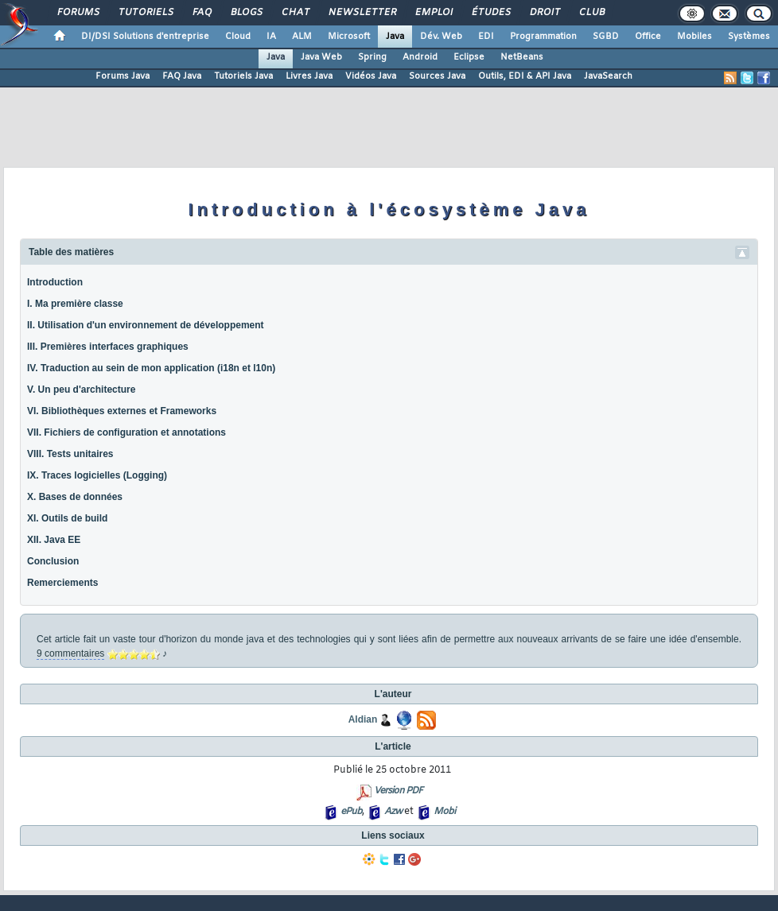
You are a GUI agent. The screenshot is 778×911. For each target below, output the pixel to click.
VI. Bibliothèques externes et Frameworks (121, 411)
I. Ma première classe (75, 303)
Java (395, 36)
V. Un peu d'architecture (81, 389)
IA (271, 36)
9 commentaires (70, 653)
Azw (393, 811)
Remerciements (62, 582)
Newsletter (361, 12)
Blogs (245, 12)
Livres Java (309, 76)
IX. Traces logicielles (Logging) (97, 475)
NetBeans (521, 57)
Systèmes (749, 36)
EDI (486, 36)
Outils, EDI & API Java (524, 76)
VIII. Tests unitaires (70, 453)
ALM (302, 36)
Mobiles (694, 36)
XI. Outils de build (67, 518)
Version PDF (398, 791)
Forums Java (122, 76)
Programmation (543, 36)
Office (648, 36)
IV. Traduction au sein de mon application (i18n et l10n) (151, 368)
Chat (294, 12)
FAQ (201, 12)
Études (490, 12)
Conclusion (53, 561)
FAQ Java (181, 76)
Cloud (238, 36)
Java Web (321, 57)
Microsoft (349, 36)
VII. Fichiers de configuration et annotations (126, 432)
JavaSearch (608, 76)
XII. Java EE (53, 539)
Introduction (55, 282)
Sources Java (437, 76)
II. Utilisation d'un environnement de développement (145, 325)
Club (591, 12)
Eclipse (468, 57)
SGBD (606, 36)
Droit (544, 12)
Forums (77, 12)
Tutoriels (145, 12)
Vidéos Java (370, 76)
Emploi (433, 12)
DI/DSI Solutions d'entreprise (145, 36)
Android (420, 57)
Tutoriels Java (243, 76)
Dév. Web (441, 36)
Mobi (444, 811)
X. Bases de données (75, 496)
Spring (372, 57)
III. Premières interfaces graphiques (108, 346)
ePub (351, 811)
